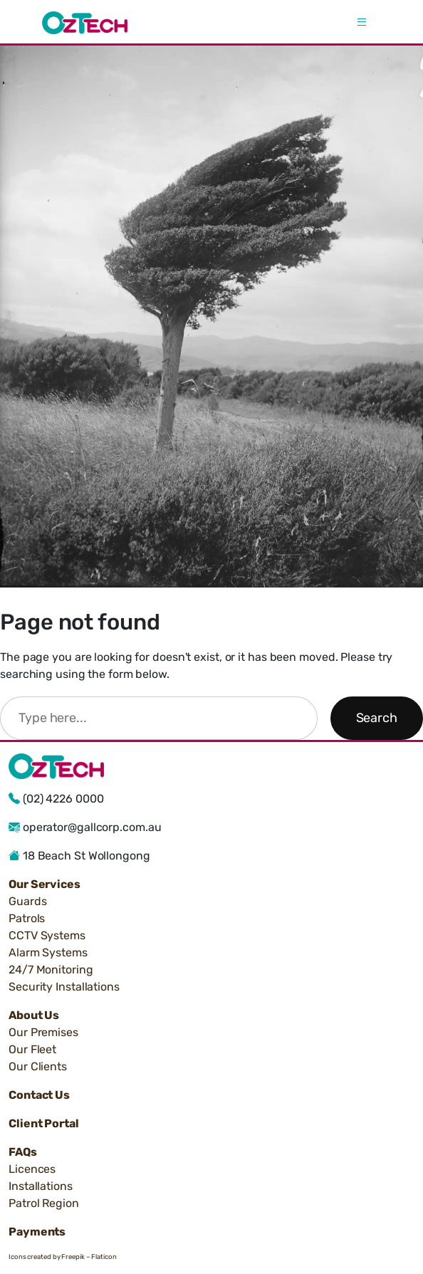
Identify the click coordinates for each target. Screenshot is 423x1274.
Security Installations (64, 986)
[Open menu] (362, 22)
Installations (41, 1186)
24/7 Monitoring (51, 969)
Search (376, 718)
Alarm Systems (48, 952)
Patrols (27, 918)
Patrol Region (44, 1203)
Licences (32, 1169)
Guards (27, 901)
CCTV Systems (47, 935)
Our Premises (43, 1032)
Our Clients (38, 1066)
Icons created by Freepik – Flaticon (63, 1256)
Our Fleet (32, 1049)
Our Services (44, 884)
